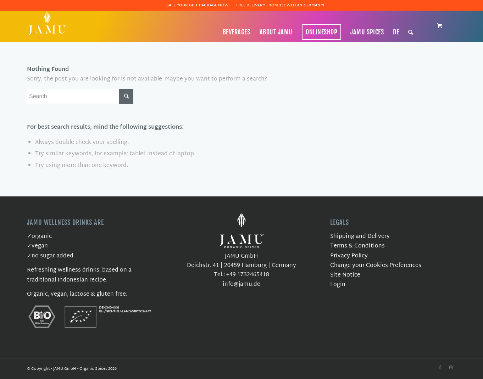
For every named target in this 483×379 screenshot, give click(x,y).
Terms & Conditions (357, 246)
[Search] (411, 32)
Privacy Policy (349, 256)
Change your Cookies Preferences (375, 266)
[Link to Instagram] (450, 367)
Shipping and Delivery (360, 237)
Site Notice (345, 275)
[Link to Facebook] (440, 367)
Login (337, 285)
